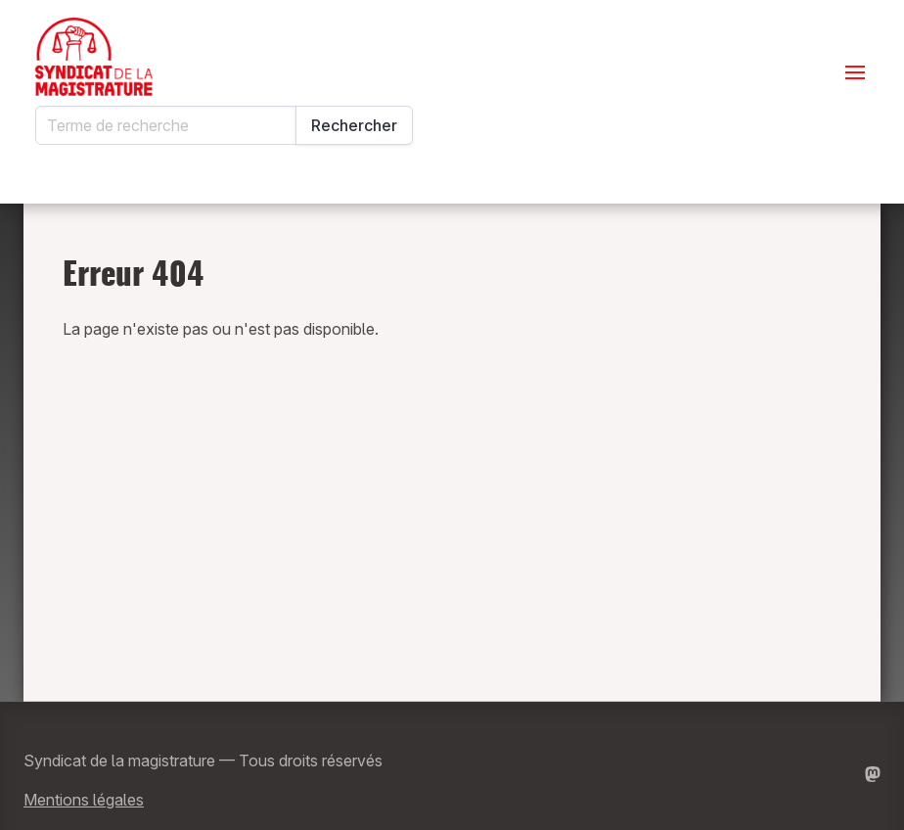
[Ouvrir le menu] (855, 72)
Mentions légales (83, 799)
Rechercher (354, 125)
